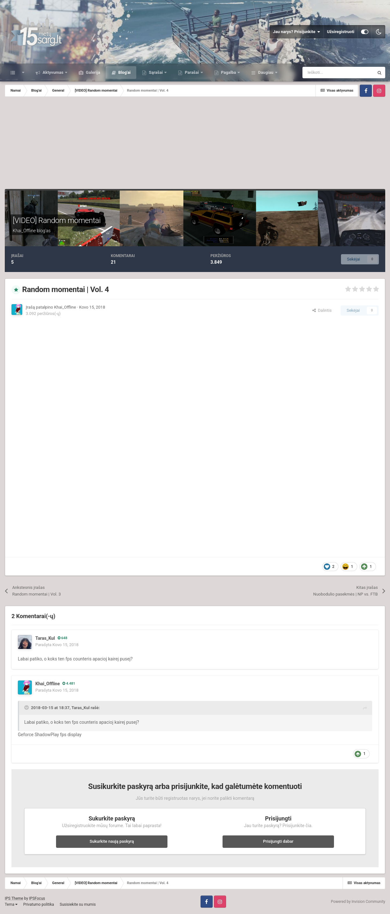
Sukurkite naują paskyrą (112, 841)
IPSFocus (37, 898)
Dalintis (322, 310)
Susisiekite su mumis (78, 904)
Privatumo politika (38, 904)
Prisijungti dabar (278, 841)
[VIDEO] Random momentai (57, 220)
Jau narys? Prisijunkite (296, 31)
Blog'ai (124, 72)
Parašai (192, 72)
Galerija (92, 72)
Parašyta (57, 644)
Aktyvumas (52, 72)
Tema (11, 904)
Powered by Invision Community (358, 901)
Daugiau (265, 72)
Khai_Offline (24, 230)
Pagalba (228, 72)
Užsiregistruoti (340, 31)
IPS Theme (14, 898)
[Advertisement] (195, 144)
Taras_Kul (45, 638)
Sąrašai (156, 72)
